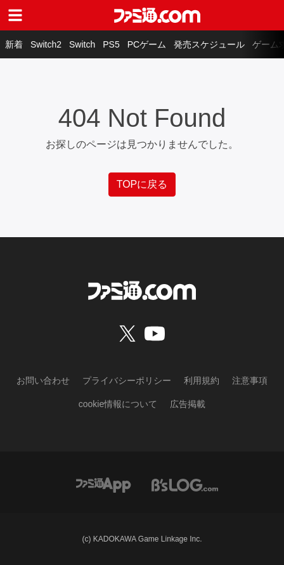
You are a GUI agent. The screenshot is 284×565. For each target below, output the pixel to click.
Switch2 (45, 44)
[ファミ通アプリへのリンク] (103, 484)
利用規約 (201, 380)
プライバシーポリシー (126, 380)
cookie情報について (118, 404)
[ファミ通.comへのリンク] (157, 15)
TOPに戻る (142, 184)
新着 (14, 44)
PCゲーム (146, 44)
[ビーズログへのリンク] (185, 484)
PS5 (111, 44)
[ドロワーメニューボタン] (15, 15)
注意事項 (250, 380)
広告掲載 (187, 404)
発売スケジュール (209, 44)
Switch (82, 44)
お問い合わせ (43, 380)
